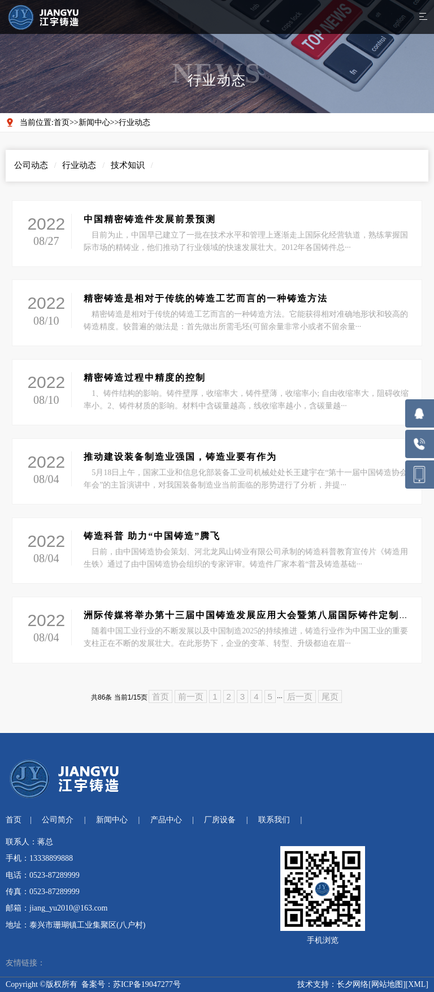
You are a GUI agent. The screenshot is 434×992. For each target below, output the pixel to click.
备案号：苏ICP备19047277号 (131, 984)
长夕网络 (352, 984)
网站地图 (387, 984)
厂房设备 (220, 820)
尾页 (330, 696)
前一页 (190, 696)
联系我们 (274, 820)
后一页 (300, 696)
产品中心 (166, 820)
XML (417, 984)
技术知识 (128, 165)
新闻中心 (94, 122)
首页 (62, 122)
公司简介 (57, 820)
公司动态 (31, 165)
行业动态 (134, 122)
